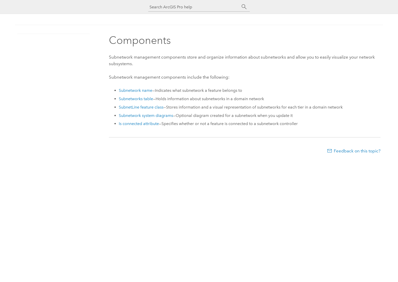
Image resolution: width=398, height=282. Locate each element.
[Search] (244, 6)
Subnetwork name (135, 90)
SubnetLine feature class (141, 107)
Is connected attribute (139, 123)
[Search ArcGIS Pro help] (194, 7)
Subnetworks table (136, 98)
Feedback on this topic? (357, 150)
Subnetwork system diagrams (146, 115)
